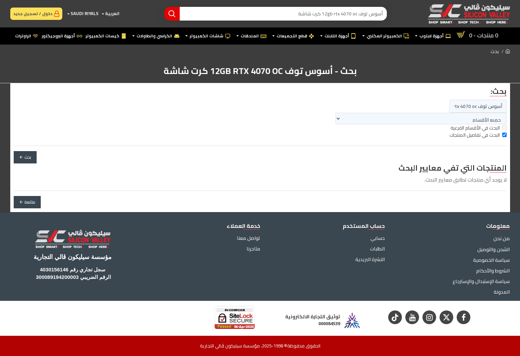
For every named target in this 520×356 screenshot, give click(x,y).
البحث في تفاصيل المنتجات (478, 135)
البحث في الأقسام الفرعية (479, 128)
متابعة (29, 202)
